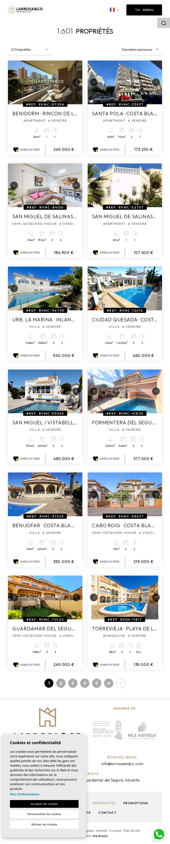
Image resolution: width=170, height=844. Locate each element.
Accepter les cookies (44, 804)
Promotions (135, 803)
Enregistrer (26, 149)
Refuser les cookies (44, 824)
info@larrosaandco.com (122, 763)
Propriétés (104, 803)
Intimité (101, 830)
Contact (107, 812)
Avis (87, 812)
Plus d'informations (24, 794)
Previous (12, 82)
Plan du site (131, 830)
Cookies (115, 830)
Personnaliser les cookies (44, 814)
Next (74, 82)
